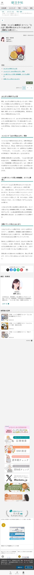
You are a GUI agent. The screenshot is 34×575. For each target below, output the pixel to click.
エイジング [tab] (12, 8)
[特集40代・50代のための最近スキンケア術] (17, 487)
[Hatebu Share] (14, 269)
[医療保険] (17, 430)
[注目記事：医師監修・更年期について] (17, 497)
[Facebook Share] (11, 269)
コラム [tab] (25, 8)
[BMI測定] (17, 449)
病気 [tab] (31, 8)
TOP (3, 11)
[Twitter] (17, 478)
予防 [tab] (19, 8)
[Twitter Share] (7, 269)
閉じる (29, 567)
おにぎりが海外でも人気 (10, 68)
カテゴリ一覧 (10, 11)
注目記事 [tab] (3, 8)
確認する (20, 567)
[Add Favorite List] (26, 269)
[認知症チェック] (17, 468)
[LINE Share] (18, 269)
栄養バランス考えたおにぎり (12, 79)
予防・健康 (19, 11)
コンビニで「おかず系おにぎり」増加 (14, 71)
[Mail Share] (21, 269)
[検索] (17, 439)
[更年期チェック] (17, 458)
